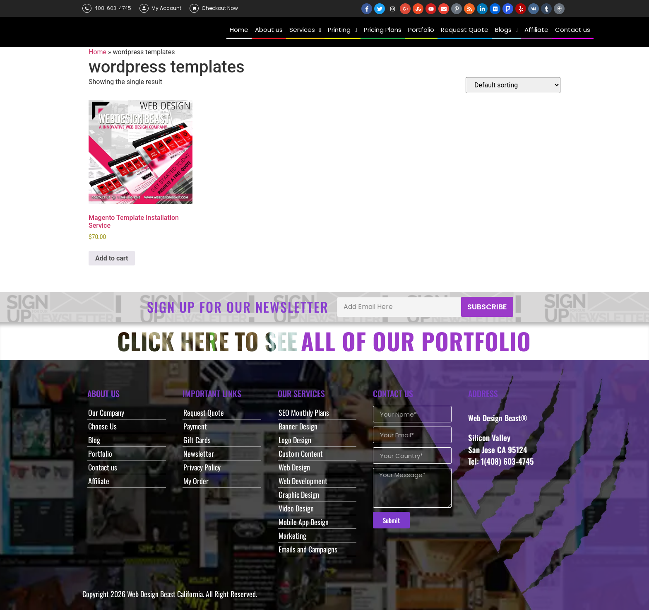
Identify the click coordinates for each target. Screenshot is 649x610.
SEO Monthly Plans (304, 412)
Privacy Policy (202, 467)
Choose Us (102, 426)
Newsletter (198, 453)
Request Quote (203, 412)
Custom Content (301, 453)
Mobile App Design (304, 521)
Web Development (303, 480)
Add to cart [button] (111, 258)
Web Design (294, 467)
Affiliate (98, 480)
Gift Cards (197, 439)
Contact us (102, 467)
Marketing (292, 535)
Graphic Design (299, 494)
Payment (195, 426)
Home (97, 52)
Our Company (106, 412)
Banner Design (298, 426)
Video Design (296, 508)
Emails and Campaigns (308, 549)
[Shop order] (513, 85)
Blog (94, 439)
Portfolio (100, 453)
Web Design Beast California (165, 593)
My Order (196, 480)
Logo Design (295, 439)
